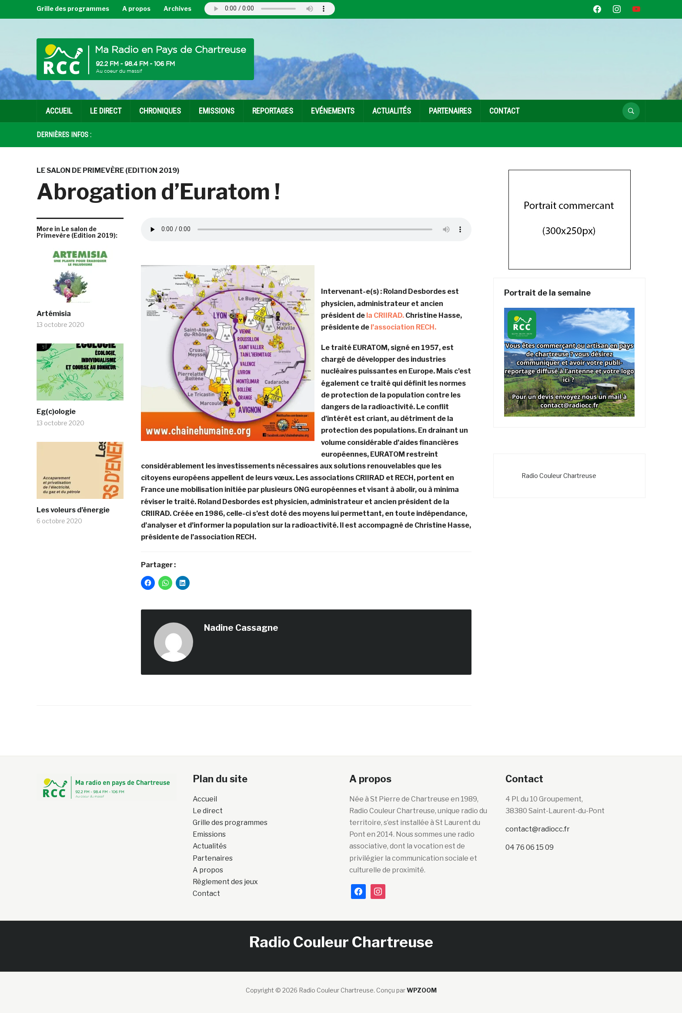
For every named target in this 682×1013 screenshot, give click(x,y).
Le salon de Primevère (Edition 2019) (108, 170)
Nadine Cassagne (241, 628)
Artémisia (54, 314)
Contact (504, 110)
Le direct (105, 110)
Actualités (391, 110)
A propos (136, 8)
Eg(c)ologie (56, 411)
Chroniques (160, 110)
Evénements (332, 110)
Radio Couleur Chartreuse (559, 475)
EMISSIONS (216, 110)
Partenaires (450, 110)
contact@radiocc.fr (537, 829)
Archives (177, 8)
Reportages (272, 110)
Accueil (59, 110)
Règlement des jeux (225, 882)
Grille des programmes (73, 8)
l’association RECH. (403, 327)
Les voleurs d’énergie (73, 510)
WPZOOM (422, 990)
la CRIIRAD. (385, 315)
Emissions (209, 834)
